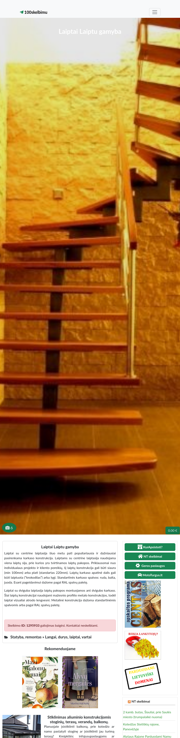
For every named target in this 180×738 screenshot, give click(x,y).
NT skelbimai (141, 701)
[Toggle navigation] (154, 12)
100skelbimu (33, 12)
